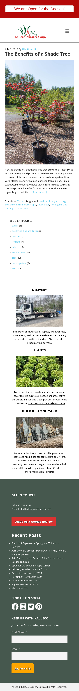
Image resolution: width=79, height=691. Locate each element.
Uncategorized (19, 263)
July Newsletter (20, 588)
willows (24, 208)
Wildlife (15, 268)
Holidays (16, 241)
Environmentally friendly (17, 204)
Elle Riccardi (29, 49)
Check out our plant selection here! (46, 403)
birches (43, 201)
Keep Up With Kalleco (30, 618)
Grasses (16, 236)
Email (16, 649)
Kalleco (15, 247)
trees (16, 208)
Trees (20, 201)
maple (33, 204)
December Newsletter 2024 (27, 573)
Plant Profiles (18, 252)
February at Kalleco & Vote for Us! (30, 569)
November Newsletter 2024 (27, 576)
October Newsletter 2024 (26, 580)
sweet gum (56, 204)
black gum (53, 201)
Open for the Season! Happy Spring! (31, 565)
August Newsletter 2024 (25, 584)
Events (15, 225)
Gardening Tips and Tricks (25, 230)
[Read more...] (39, 192)
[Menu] (67, 31)
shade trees (43, 204)
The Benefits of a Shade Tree (37, 54)
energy (63, 201)
